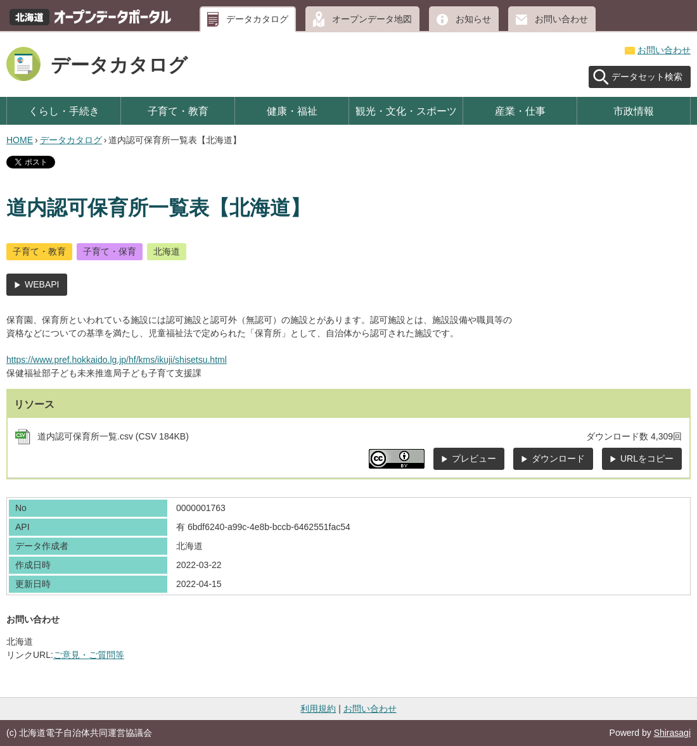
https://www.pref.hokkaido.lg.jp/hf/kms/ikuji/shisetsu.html (116, 360)
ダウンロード (558, 458)
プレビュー (474, 458)
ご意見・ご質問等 (88, 655)
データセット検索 (646, 77)
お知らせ (473, 19)
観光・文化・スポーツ (406, 111)
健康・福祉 (292, 111)
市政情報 (633, 111)
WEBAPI (42, 284)
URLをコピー (647, 458)
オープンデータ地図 (372, 19)
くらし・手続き (64, 111)
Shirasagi (672, 733)
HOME (19, 140)
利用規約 (318, 709)
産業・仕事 (520, 111)
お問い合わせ (561, 19)
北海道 (166, 251)
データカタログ (257, 19)
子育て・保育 (109, 251)
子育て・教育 (178, 111)
